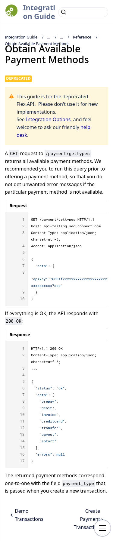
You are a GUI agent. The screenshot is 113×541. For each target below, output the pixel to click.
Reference (82, 37)
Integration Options (48, 119)
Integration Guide (39, 11)
